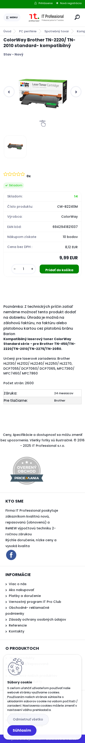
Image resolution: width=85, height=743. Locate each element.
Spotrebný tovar (56, 31)
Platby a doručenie (25, 596)
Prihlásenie (46, 3)
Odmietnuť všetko (28, 719)
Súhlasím (22, 730)
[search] (77, 17)
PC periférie (27, 31)
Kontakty (16, 631)
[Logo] (47, 17)
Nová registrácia (71, 3)
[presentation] (9, 91)
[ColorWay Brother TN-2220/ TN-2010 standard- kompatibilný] (42, 91)
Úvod (7, 31)
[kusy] (23, 269)
